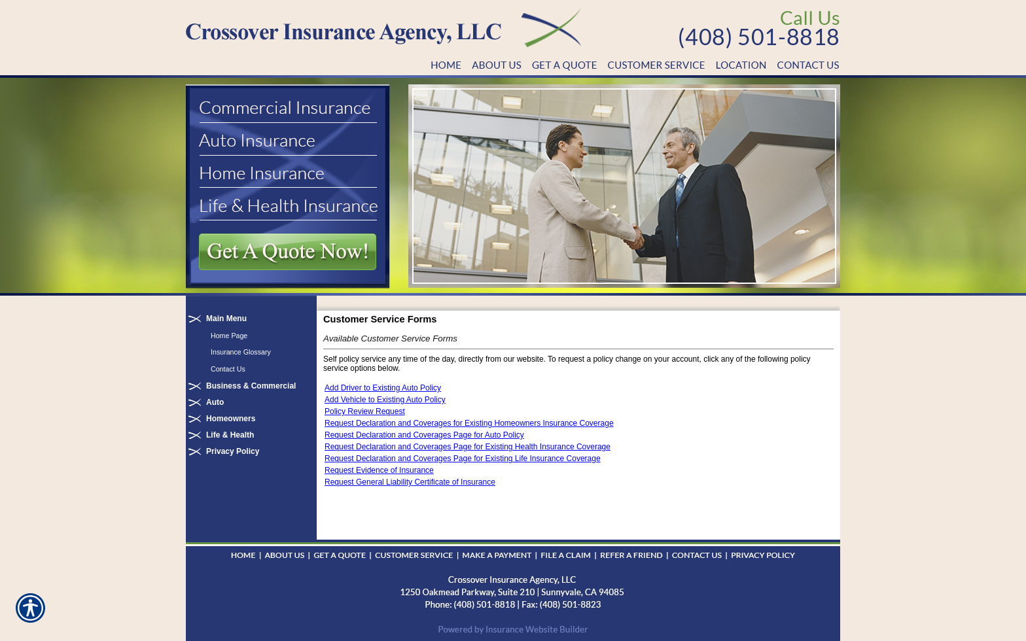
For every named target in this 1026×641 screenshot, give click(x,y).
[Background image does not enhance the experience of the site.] (251, 319)
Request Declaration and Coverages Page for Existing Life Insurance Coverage (463, 458)
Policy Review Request (365, 411)
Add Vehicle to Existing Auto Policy (385, 399)
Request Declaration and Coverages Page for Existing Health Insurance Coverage (467, 446)
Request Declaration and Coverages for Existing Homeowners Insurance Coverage (469, 423)
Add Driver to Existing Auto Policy (383, 387)
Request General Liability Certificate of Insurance (410, 482)
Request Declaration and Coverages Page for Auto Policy (424, 435)
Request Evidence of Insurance (379, 470)
